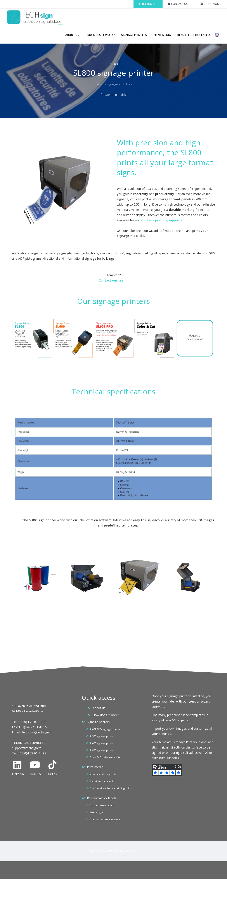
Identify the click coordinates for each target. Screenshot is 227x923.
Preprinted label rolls (101, 781)
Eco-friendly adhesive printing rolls (110, 788)
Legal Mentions (128, 851)
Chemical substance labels (104, 819)
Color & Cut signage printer (105, 757)
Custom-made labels (101, 805)
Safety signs (96, 812)
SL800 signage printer (101, 750)
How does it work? (100, 35)
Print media (162, 35)
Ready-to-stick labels (194, 35)
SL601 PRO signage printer (104, 729)
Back (113, 64)
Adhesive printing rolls (102, 774)
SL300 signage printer (101, 736)
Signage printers (134, 35)
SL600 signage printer (101, 743)
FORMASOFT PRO (108, 851)
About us (72, 35)
